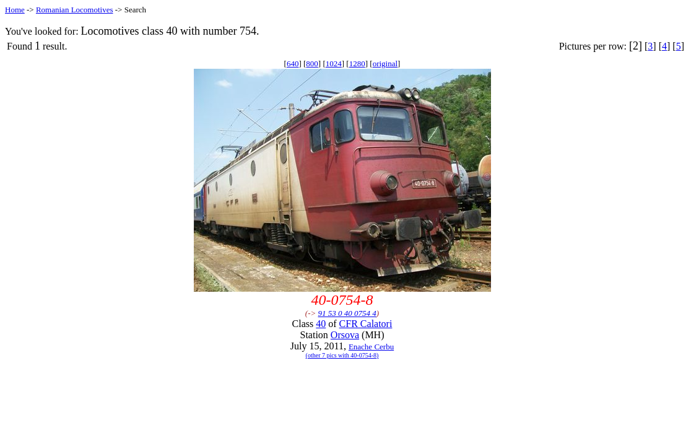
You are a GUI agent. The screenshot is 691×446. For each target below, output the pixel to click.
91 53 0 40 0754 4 (347, 313)
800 (312, 63)
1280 (357, 63)
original (385, 63)
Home (15, 9)
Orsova (345, 335)
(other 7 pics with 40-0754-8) (342, 355)
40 (321, 323)
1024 (334, 63)
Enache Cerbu (371, 346)
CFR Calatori (366, 323)
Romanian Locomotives (74, 9)
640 (293, 63)
